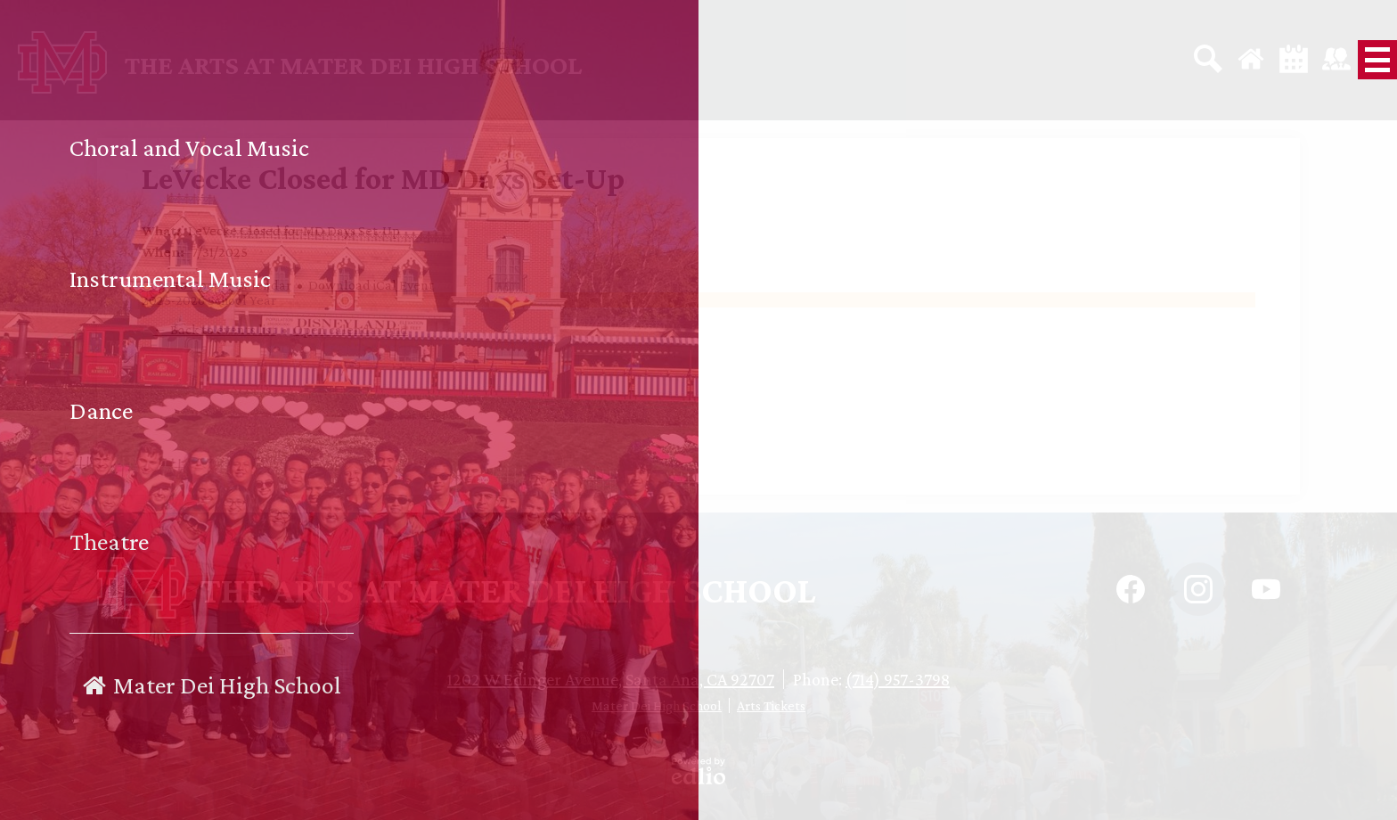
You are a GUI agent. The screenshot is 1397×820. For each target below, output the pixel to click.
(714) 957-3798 (898, 679)
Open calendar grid (350, 329)
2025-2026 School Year (209, 300)
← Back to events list (214, 329)
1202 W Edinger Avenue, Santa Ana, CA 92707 (610, 679)
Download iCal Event (371, 284)
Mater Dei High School (657, 705)
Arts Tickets (771, 705)
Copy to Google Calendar (216, 284)
